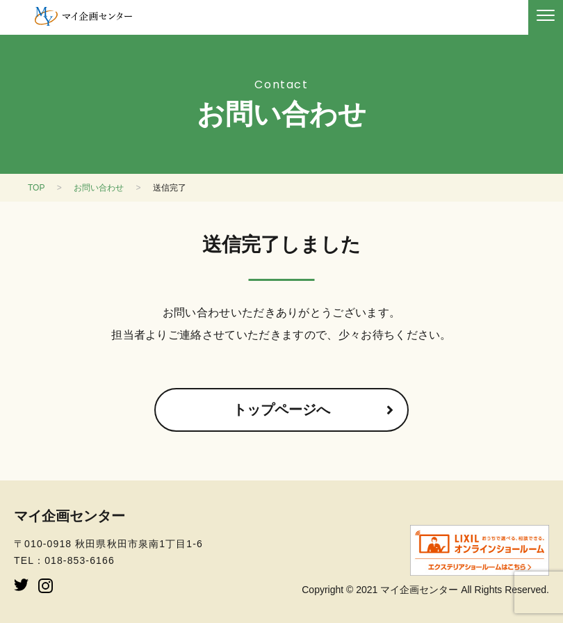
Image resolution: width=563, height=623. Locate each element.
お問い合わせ (99, 188)
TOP (36, 188)
